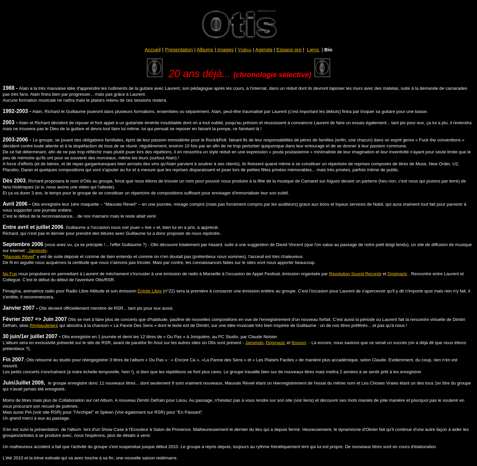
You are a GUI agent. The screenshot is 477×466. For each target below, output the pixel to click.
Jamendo (37, 250)
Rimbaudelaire (44, 325)
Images (225, 49)
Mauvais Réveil (19, 256)
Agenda (264, 49)
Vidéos (245, 49)
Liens (313, 49)
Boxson (299, 342)
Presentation (179, 49)
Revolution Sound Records (355, 273)
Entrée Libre (149, 290)
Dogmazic (397, 273)
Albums (205, 49)
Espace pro (289, 49)
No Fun (10, 273)
